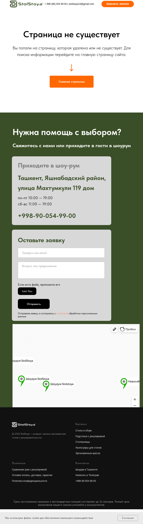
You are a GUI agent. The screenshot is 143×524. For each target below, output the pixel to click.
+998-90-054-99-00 (85, 481)
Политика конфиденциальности (29, 481)
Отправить (34, 304)
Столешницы (82, 442)
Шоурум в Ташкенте (86, 469)
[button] (117, 4)
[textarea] (61, 270)
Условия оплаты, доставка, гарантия (32, 475)
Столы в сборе (83, 430)
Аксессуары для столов (88, 447)
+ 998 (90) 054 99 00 (56, 4)
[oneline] (61, 253)
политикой (62, 313)
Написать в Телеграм (87, 475)
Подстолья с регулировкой (90, 436)
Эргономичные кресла (87, 453)
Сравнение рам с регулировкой (29, 469)
